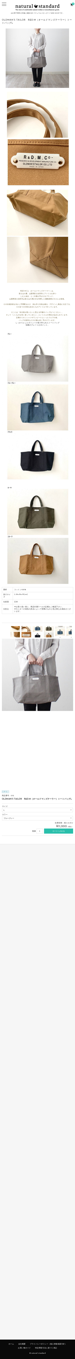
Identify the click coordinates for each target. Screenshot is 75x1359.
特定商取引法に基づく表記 (46, 1348)
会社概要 (22, 1344)
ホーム (11, 1344)
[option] (15, 631)
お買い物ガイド (24, 1348)
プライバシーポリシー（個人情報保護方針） (48, 1344)
